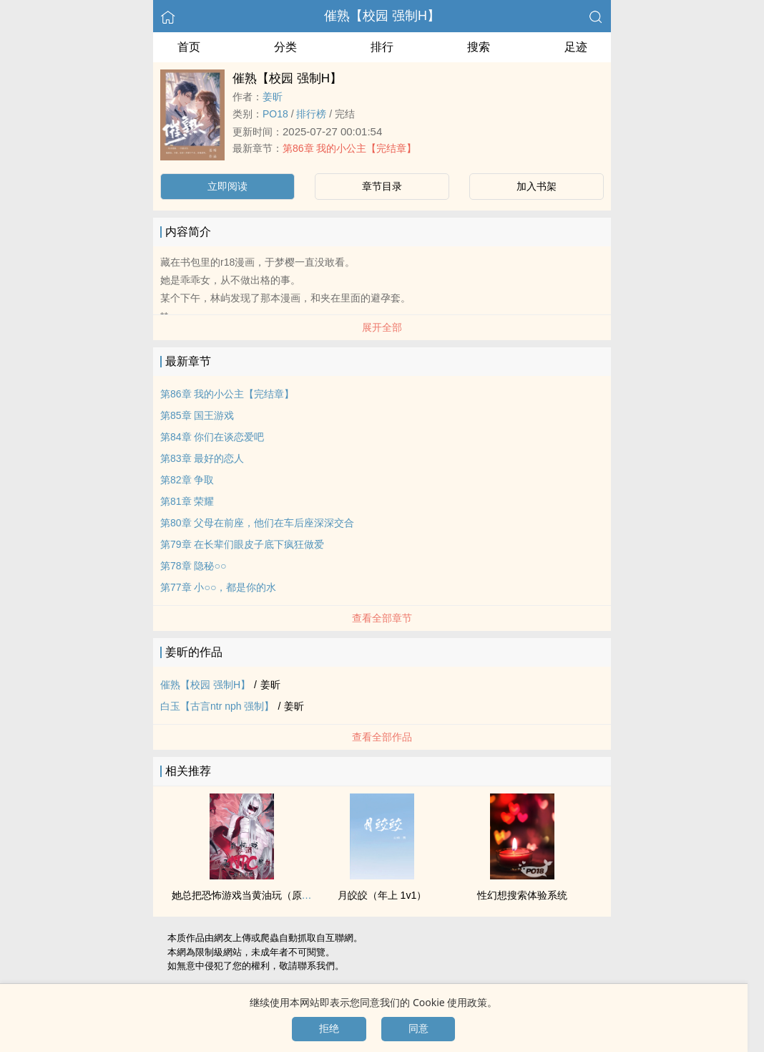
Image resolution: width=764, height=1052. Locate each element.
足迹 (575, 47)
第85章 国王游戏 (197, 415)
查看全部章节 (382, 618)
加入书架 (536, 186)
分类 (285, 47)
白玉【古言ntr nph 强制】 (217, 706)
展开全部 (382, 327)
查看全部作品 (382, 737)
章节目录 (382, 186)
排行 (382, 47)
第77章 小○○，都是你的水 (218, 587)
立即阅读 (227, 186)
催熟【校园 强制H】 (382, 16)
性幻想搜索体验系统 (522, 895)
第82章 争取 (187, 480)
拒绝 (329, 1028)
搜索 (478, 47)
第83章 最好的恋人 (202, 458)
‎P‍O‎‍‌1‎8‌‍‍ (275, 114)
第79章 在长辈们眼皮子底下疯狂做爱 (242, 544)
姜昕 (273, 96)
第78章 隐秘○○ (193, 565)
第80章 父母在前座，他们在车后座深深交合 (257, 523)
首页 (188, 47)
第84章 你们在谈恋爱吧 (212, 437)
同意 (418, 1028)
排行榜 (311, 114)
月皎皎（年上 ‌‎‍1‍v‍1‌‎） (382, 895)
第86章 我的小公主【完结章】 (349, 148)
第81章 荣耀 (187, 501)
